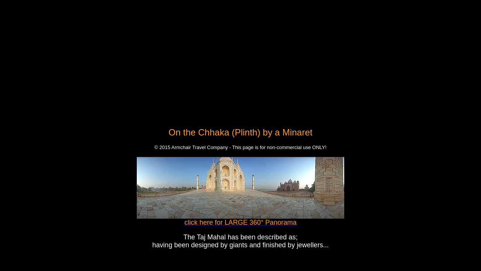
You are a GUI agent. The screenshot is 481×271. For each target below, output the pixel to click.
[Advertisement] (240, 55)
